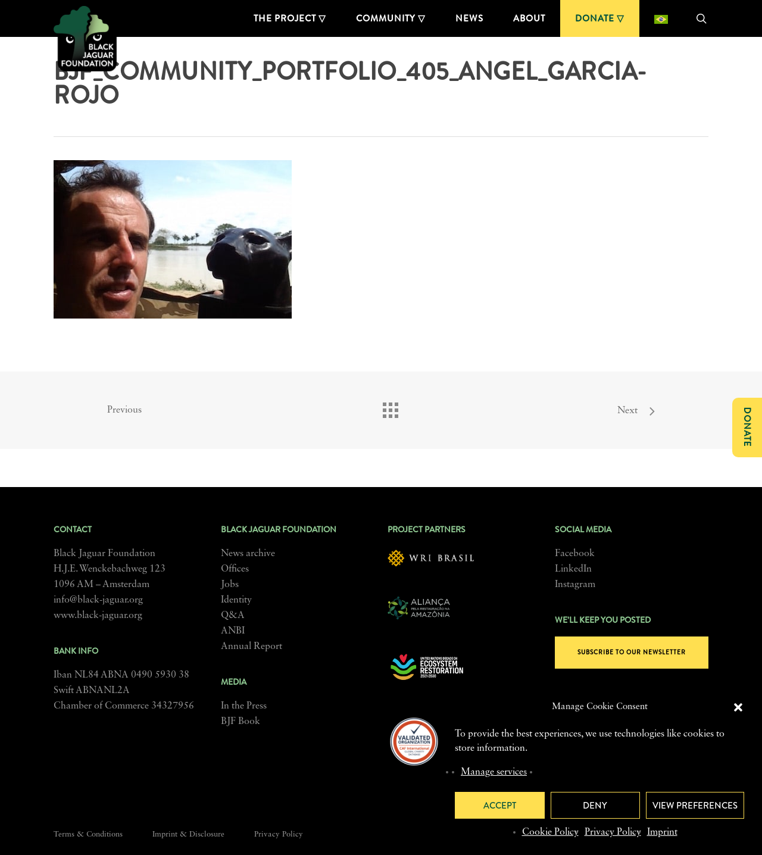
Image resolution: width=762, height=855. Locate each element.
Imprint (662, 832)
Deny (595, 805)
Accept (499, 805)
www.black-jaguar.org (98, 615)
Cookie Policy (550, 832)
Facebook (575, 553)
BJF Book (240, 721)
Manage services (494, 772)
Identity (236, 600)
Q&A (233, 615)
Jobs (230, 584)
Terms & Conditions (88, 834)
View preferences (695, 805)
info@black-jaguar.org (98, 600)
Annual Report (251, 646)
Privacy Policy (613, 832)
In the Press (244, 706)
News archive (248, 553)
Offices (235, 569)
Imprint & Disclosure (188, 834)
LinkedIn (573, 569)
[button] (738, 707)
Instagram (575, 584)
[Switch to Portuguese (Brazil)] (661, 18)
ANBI (233, 631)
